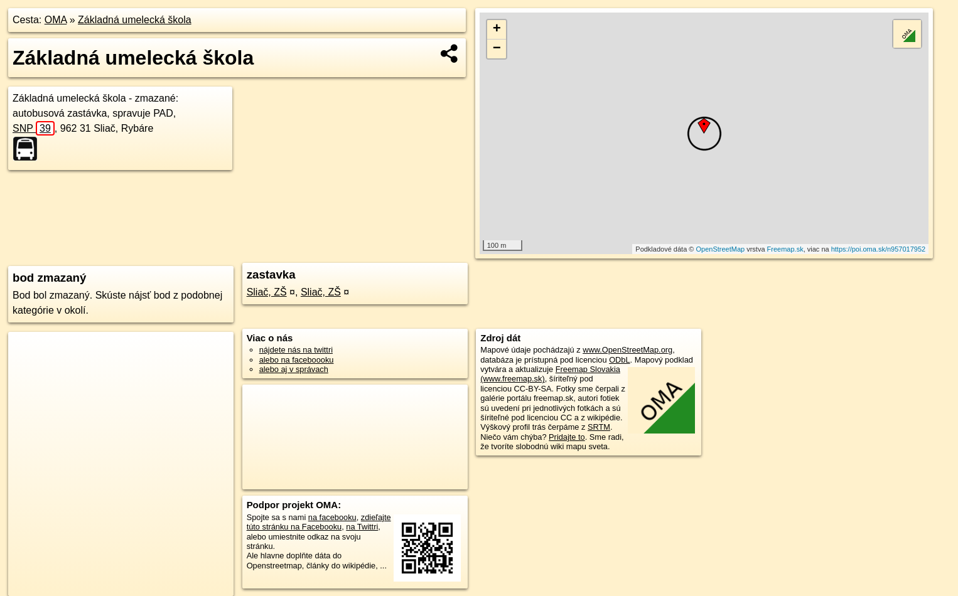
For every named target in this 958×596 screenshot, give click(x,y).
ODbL (619, 360)
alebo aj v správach (293, 369)
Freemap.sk (785, 249)
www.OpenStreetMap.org (627, 349)
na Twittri (362, 526)
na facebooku (332, 517)
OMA (56, 19)
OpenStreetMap (720, 249)
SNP (34, 128)
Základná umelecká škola (134, 19)
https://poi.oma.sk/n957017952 (878, 249)
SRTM (599, 427)
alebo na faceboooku (296, 360)
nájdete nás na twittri (296, 349)
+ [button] (497, 29)
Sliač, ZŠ (267, 292)
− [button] (497, 49)
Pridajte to (567, 437)
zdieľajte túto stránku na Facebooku (319, 522)
